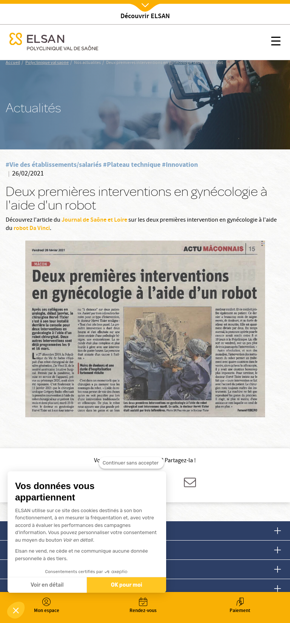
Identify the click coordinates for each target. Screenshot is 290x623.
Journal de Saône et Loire (94, 220)
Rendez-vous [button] (143, 606)
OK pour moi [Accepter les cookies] (126, 585)
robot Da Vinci (32, 228)
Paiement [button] (239, 606)
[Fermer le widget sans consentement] (131, 464)
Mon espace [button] (46, 606)
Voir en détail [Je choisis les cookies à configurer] (47, 585)
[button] (16, 610)
